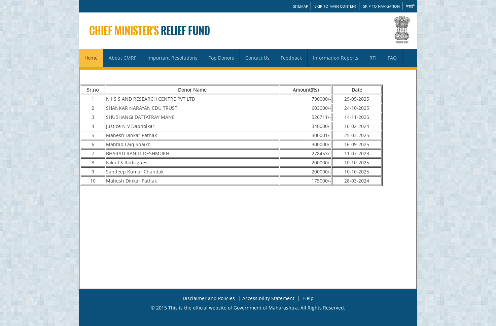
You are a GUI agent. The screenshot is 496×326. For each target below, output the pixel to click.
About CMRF (122, 58)
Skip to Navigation (381, 6)
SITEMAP (300, 6)
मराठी (410, 6)
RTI (373, 58)
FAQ (392, 58)
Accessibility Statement (268, 298)
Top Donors (221, 58)
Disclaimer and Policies (209, 298)
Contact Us (257, 58)
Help (308, 298)
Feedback (291, 58)
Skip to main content (336, 6)
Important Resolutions (172, 58)
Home (91, 58)
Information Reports (335, 58)
